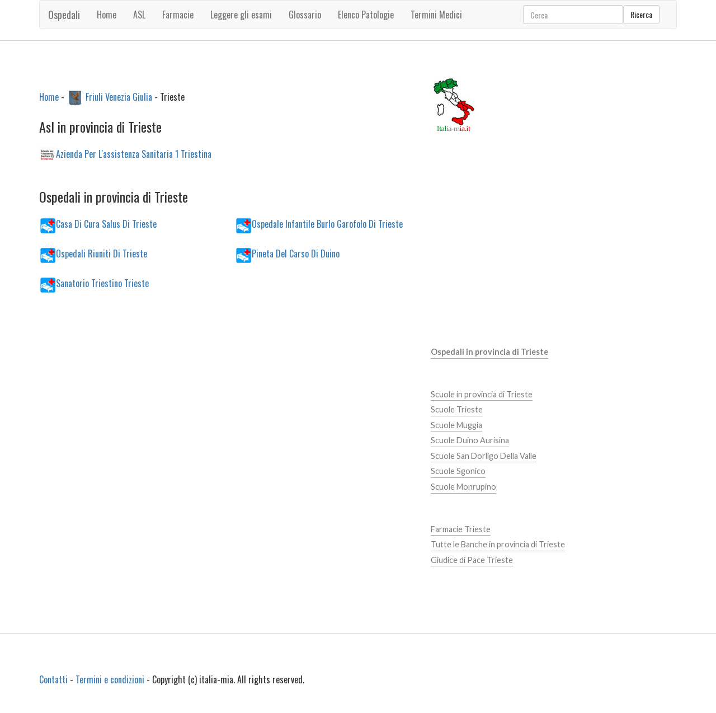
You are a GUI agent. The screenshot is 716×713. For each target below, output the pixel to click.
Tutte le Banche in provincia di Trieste (498, 544)
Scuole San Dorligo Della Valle (483, 456)
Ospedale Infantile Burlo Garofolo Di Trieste (327, 223)
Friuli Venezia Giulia (119, 96)
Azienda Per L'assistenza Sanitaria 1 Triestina (133, 154)
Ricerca (641, 14)
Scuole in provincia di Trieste (482, 394)
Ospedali (64, 14)
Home (106, 14)
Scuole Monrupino (463, 486)
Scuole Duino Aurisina (470, 440)
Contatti (53, 679)
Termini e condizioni (110, 679)
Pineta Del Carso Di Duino (296, 253)
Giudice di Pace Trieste (472, 560)
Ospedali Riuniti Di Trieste (101, 253)
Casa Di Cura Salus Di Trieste (106, 223)
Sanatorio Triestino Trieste (102, 282)
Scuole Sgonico (458, 471)
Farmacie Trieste (461, 529)
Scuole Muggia (456, 425)
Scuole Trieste (457, 409)
